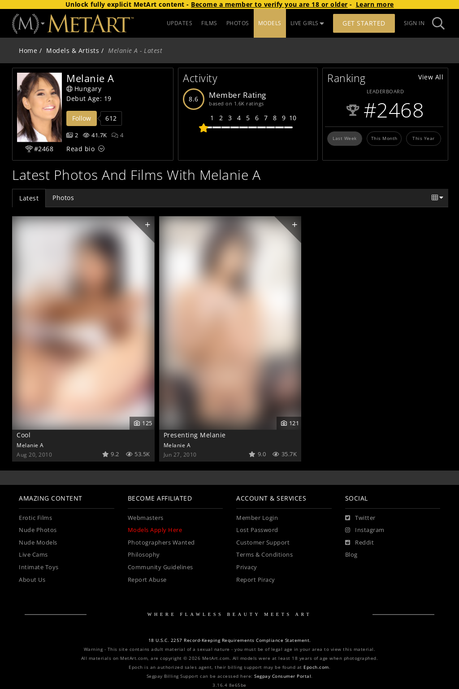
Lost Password (257, 530)
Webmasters (146, 518)
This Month (384, 138)
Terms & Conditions (264, 554)
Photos (63, 197)
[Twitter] (360, 518)
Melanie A (30, 445)
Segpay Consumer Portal (282, 676)
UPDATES (180, 23)
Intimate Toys (39, 567)
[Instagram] (365, 530)
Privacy (246, 567)
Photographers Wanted (161, 542)
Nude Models (38, 542)
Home (28, 50)
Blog (351, 554)
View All (430, 77)
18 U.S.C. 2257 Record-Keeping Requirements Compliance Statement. (229, 640)
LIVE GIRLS (307, 23)
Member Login (257, 518)
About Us (32, 580)
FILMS (209, 23)
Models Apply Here (155, 530)
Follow (81, 118)
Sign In (414, 23)
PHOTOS (237, 23)
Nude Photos (38, 530)
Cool (23, 435)
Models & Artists (72, 50)
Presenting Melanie (195, 435)
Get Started (363, 23)
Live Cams (33, 554)
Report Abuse (147, 580)
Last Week (345, 138)
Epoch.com (316, 667)
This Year (423, 138)
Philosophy (144, 554)
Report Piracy (255, 580)
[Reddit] (359, 543)
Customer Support (263, 542)
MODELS (269, 23)
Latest (29, 198)
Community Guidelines (160, 567)
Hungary (83, 88)
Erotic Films (35, 518)
